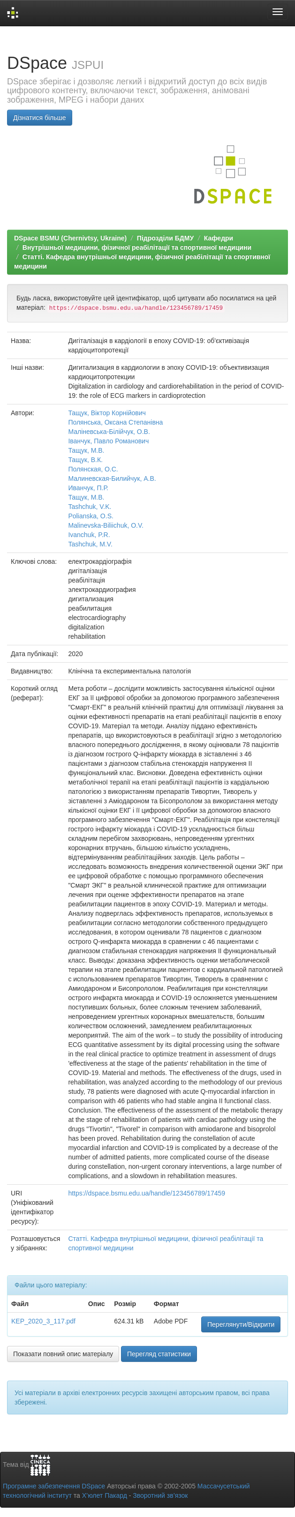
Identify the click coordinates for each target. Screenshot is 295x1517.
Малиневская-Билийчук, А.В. (112, 478)
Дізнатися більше (39, 117)
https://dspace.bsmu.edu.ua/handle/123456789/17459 (146, 1193)
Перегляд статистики (159, 1354)
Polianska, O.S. (90, 516)
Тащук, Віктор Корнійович (106, 413)
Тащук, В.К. (85, 459)
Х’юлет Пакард (104, 1495)
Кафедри (218, 238)
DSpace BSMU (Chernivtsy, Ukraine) (70, 238)
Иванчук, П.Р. (88, 488)
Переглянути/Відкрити (240, 1324)
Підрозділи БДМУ (165, 238)
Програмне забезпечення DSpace (54, 1486)
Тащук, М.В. (86, 450)
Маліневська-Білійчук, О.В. (109, 431)
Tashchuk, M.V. (90, 544)
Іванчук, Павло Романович (108, 441)
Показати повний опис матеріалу (63, 1354)
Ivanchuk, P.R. (89, 534)
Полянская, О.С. (93, 469)
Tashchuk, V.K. (89, 506)
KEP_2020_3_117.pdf (43, 1321)
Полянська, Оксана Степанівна (115, 422)
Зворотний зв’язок (160, 1495)
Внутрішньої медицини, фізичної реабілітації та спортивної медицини (137, 247)
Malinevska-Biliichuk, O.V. (106, 525)
